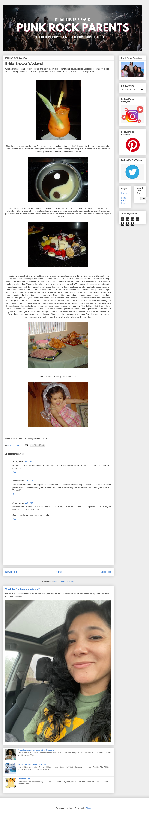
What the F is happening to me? (22, 589)
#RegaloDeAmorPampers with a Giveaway (36, 750)
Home (59, 572)
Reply (14, 472)
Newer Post (11, 572)
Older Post (105, 572)
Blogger (89, 808)
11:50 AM (29, 503)
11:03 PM (29, 481)
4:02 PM (28, 461)
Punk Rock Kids (123, 200)
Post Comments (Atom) (64, 581)
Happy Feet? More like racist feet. (32, 764)
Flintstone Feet (24, 779)
